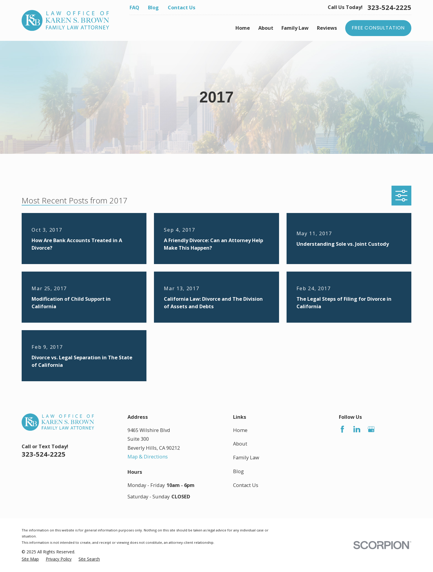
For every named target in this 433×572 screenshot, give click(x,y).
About (240, 443)
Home (240, 430)
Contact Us (181, 7)
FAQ (134, 7)
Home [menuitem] (242, 27)
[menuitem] (30, 559)
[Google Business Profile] (371, 429)
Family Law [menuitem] (295, 27)
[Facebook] (342, 429)
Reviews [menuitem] (327, 27)
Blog (153, 7)
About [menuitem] (265, 27)
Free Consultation (378, 27)
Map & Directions (147, 456)
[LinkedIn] (356, 429)
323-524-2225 (389, 7)
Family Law (246, 457)
